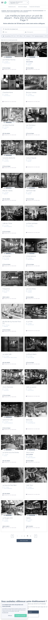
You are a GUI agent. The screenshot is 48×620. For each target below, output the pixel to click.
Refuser (10, 615)
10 (24, 536)
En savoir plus (5, 612)
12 (30, 536)
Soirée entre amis (12, 6)
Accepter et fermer (20, 615)
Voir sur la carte (24, 540)
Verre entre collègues (22, 6)
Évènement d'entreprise (35, 6)
